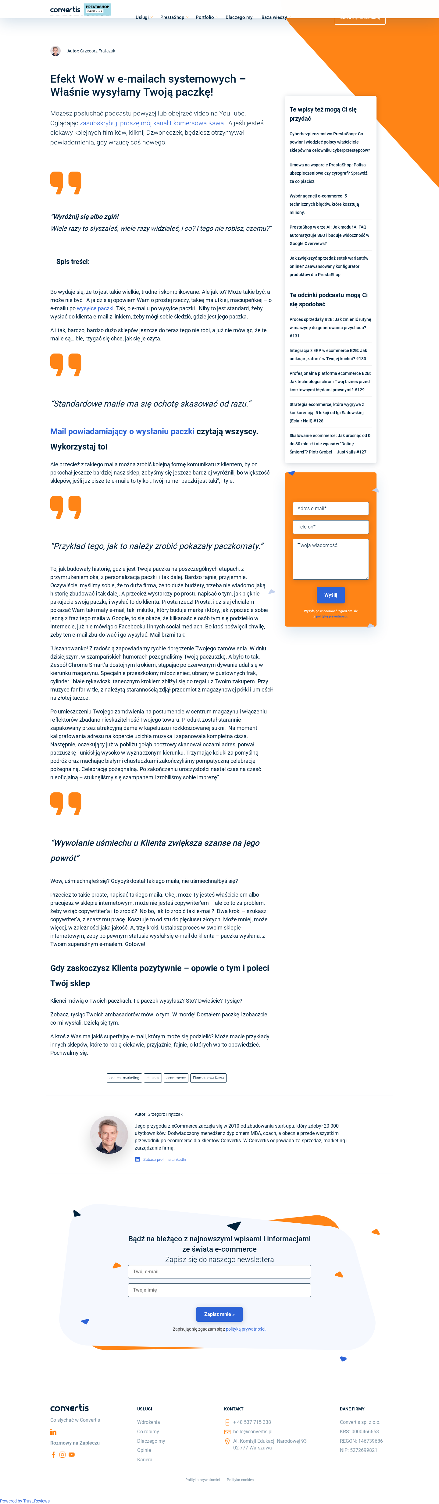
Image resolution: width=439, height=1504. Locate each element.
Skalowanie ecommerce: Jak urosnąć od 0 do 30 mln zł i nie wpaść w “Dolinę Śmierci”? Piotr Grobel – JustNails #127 (330, 443)
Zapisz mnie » (219, 1314)
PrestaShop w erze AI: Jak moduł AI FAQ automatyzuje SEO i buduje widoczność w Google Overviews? (329, 235)
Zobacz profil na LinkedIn (164, 1159)
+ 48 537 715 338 (252, 1422)
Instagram (62, 1455)
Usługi (142, 17)
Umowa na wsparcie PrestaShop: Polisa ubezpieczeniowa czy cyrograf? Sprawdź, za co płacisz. (329, 173)
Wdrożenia (148, 1422)
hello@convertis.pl (253, 1432)
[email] (219, 1271)
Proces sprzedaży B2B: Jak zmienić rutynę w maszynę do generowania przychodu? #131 (330, 327)
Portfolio (205, 17)
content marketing (124, 1078)
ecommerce (176, 1078)
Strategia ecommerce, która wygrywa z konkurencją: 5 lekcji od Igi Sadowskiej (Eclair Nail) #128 (327, 412)
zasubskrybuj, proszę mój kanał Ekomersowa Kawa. (153, 123)
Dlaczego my (239, 17)
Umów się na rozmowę (360, 17)
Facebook (53, 1455)
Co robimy (148, 1432)
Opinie (144, 1450)
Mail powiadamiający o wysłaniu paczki (122, 431)
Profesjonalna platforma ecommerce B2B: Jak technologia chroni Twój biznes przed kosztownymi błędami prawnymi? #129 (330, 381)
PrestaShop (172, 17)
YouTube (72, 1455)
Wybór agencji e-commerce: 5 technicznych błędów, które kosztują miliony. (324, 204)
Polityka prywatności (202, 1480)
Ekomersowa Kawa (208, 1078)
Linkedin (53, 1432)
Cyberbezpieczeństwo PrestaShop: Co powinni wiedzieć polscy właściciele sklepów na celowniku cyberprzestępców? (330, 142)
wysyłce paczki (95, 308)
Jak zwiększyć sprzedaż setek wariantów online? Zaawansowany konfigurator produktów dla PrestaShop (329, 266)
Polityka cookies (240, 1480)
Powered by (25, 1501)
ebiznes (153, 1078)
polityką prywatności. (332, 616)
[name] (219, 1290)
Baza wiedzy (274, 17)
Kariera (144, 1460)
